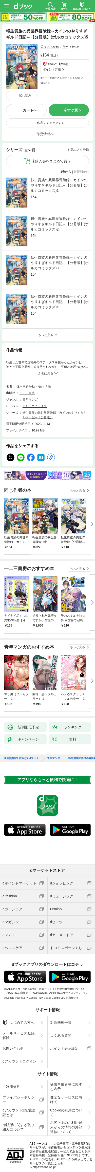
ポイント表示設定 (64, 1016)
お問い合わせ (13, 1016)
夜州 (65, 47)
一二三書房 (27, 360)
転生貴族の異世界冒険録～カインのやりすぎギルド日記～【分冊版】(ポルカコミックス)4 (60, 269)
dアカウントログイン (19, 1029)
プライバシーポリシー (18, 1067)
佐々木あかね (50, 47)
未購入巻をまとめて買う (51, 129)
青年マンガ (30, 367)
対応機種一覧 (60, 990)
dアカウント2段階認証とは (19, 1080)
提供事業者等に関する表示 (66, 1054)
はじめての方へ (18, 990)
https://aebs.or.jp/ (44, 1135)
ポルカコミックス (35, 373)
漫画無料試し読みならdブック (21, 726)
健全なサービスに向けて (66, 1067)
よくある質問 (60, 1003)
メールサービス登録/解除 (19, 1003)
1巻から (66, 139)
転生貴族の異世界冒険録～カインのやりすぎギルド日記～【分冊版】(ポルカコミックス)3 (60, 230)
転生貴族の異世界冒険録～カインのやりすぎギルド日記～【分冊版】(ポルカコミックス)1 (60, 152)
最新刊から (81, 139)
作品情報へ (45, 102)
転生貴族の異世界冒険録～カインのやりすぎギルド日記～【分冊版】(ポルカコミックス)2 (60, 191)
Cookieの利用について (66, 1080)
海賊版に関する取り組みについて (18, 1094)
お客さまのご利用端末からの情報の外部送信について (66, 1094)
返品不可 (46, 59)
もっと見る (77, 458)
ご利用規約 (11, 1054)
